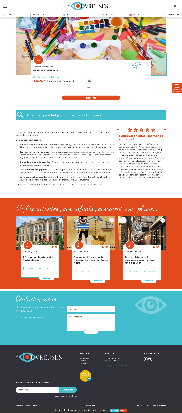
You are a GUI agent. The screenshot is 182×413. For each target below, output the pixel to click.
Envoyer (91, 331)
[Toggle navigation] (5, 6)
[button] (91, 98)
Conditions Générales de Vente (29, 405)
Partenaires (84, 363)
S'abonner (68, 390)
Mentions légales (88, 405)
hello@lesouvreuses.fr (114, 358)
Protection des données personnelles (150, 405)
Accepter (113, 410)
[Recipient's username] (37, 390)
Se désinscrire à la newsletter (64, 396)
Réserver (46, 278)
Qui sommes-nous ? (88, 358)
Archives (83, 360)
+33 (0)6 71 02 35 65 (113, 360)
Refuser (124, 410)
